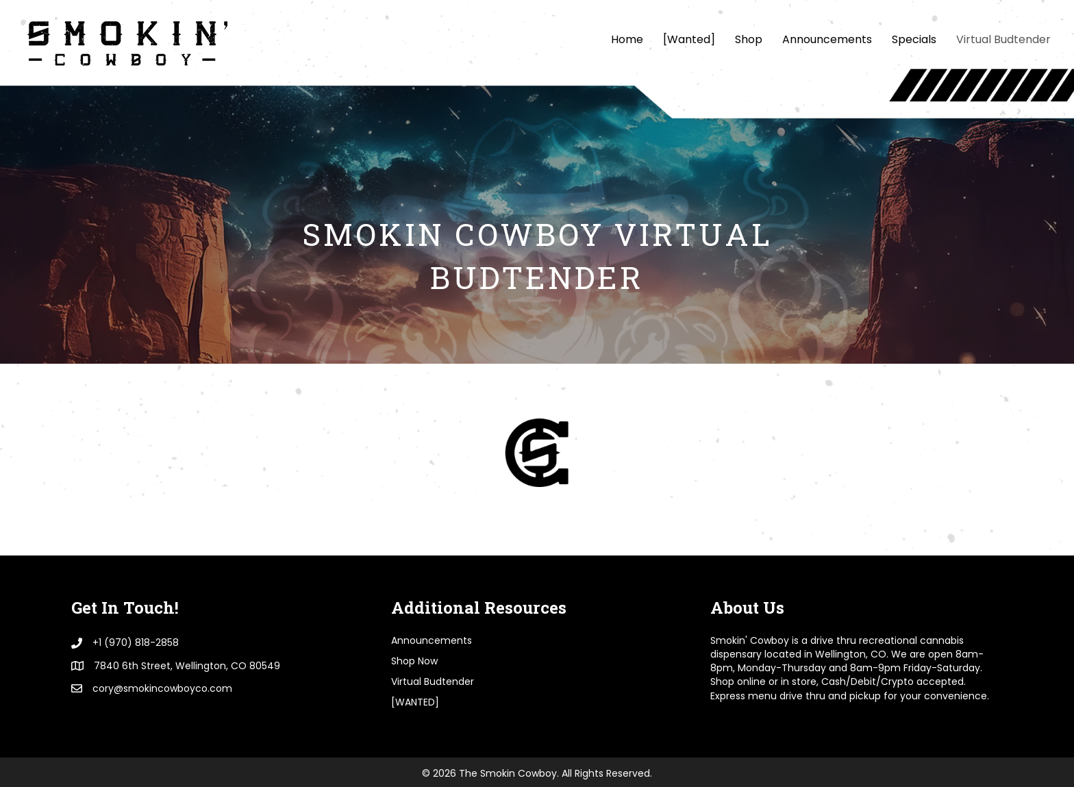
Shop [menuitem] (748, 39)
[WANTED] (415, 702)
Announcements (431, 640)
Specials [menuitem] (914, 39)
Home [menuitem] (627, 39)
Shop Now (414, 661)
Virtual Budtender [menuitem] (1003, 39)
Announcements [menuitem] (827, 39)
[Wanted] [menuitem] (689, 39)
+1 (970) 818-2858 (135, 642)
